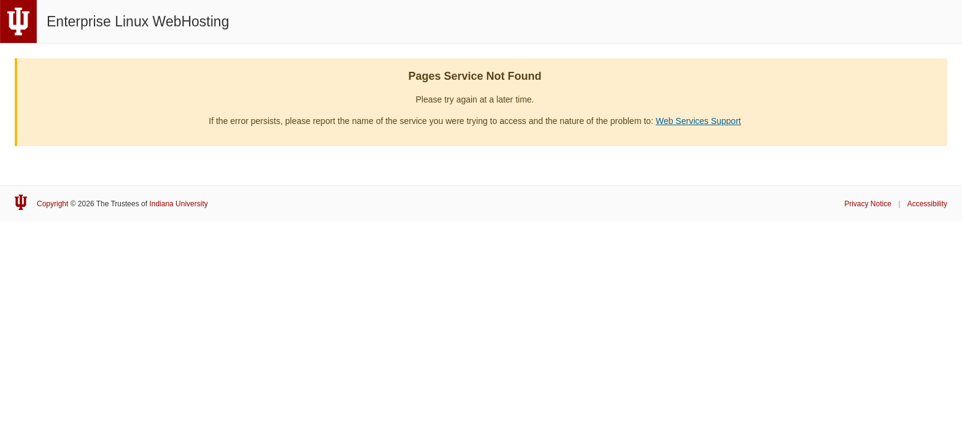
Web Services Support (698, 121)
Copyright (52, 204)
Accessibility (927, 204)
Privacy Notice (867, 204)
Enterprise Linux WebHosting (138, 21)
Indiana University (178, 204)
